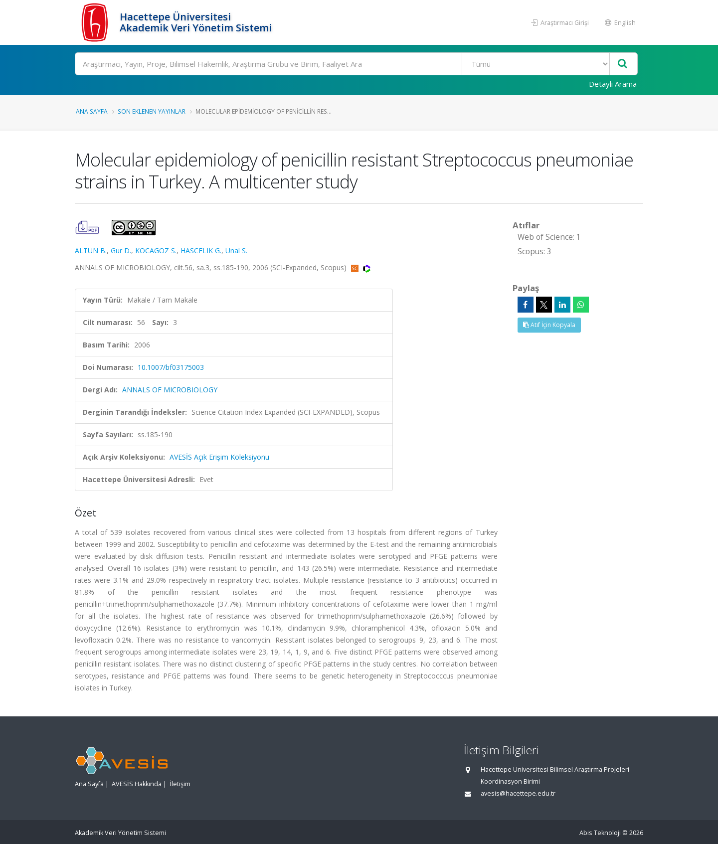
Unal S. (236, 250)
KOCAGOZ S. (156, 250)
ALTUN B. (91, 250)
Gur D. (121, 250)
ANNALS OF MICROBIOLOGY (169, 389)
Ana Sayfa (92, 111)
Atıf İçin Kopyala (549, 325)
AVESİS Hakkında (137, 784)
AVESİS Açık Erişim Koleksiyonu (219, 457)
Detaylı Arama (613, 84)
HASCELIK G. (200, 250)
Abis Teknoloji (600, 833)
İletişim (180, 784)
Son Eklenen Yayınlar (151, 111)
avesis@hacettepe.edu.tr (518, 793)
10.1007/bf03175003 (171, 367)
